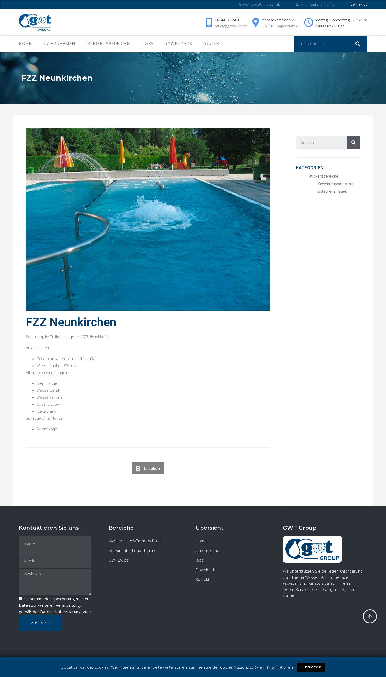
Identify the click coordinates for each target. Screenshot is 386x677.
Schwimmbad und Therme (315, 4)
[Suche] (360, 44)
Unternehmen (58, 43)
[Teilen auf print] (148, 471)
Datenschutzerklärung (60, 611)
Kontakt (212, 43)
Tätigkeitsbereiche (109, 43)
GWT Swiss (118, 560)
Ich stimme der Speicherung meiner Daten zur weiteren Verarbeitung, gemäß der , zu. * (55, 605)
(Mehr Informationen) (274, 667)
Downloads (178, 43)
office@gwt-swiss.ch (231, 26)
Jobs (148, 43)
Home (25, 43)
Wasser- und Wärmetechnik (259, 4)
